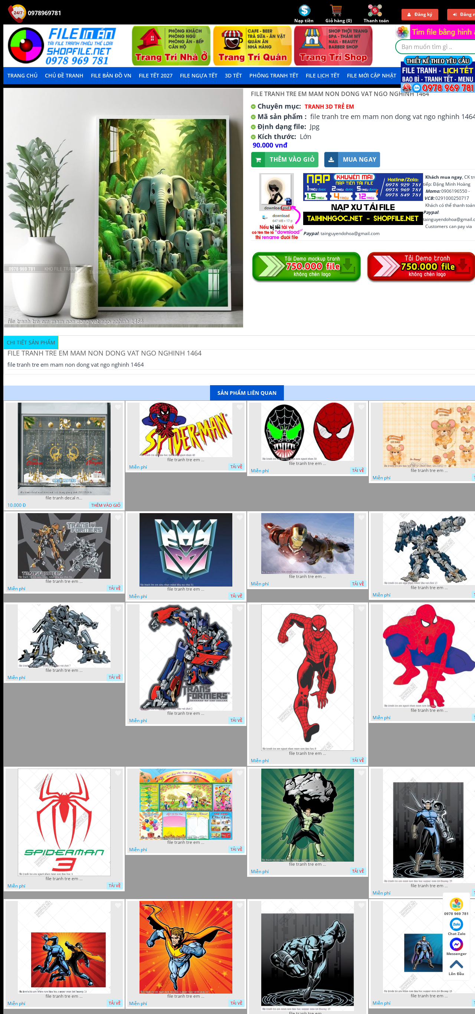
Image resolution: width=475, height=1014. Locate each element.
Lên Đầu (456, 967)
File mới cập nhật (371, 75)
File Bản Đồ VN (111, 75)
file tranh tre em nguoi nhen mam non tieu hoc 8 (307, 753)
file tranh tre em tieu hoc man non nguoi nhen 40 (185, 459)
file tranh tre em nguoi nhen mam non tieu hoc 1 (64, 878)
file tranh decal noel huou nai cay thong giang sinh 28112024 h (64, 498)
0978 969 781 (456, 907)
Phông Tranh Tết (273, 75)
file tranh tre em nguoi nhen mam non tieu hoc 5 (429, 710)
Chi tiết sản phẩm (31, 342)
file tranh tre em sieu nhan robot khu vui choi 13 (429, 587)
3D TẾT (233, 75)
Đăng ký (419, 14)
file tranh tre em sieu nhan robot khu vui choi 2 (185, 713)
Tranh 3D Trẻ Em (329, 106)
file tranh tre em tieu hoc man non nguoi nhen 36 (307, 463)
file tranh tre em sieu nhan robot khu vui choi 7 (64, 670)
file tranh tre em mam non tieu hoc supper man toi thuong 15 (429, 995)
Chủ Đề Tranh (64, 75)
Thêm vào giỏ (283, 159)
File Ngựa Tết (198, 75)
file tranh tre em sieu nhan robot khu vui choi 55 (64, 581)
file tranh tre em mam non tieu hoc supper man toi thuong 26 (64, 996)
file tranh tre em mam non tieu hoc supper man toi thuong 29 (429, 885)
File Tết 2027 (156, 75)
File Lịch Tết (323, 75)
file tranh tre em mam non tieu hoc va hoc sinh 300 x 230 (185, 842)
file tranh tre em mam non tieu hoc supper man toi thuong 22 (185, 996)
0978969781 (34, 13)
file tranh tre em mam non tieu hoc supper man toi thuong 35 (307, 864)
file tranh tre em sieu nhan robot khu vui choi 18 (307, 576)
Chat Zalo (456, 927)
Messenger (456, 947)
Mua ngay (350, 159)
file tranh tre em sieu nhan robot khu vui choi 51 (185, 589)
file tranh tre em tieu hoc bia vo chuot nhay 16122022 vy (429, 470)
